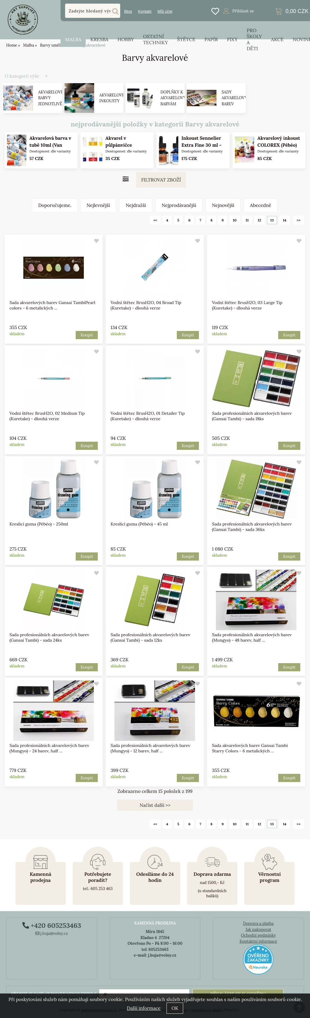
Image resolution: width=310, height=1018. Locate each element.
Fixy (232, 39)
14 (284, 220)
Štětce (186, 39)
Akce (277, 39)
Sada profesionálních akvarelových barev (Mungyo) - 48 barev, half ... (252, 637)
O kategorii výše (22, 76)
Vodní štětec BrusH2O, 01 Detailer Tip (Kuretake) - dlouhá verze (148, 416)
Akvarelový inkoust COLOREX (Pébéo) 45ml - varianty (278, 145)
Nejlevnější (98, 205)
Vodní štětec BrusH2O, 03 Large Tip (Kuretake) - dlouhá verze (247, 305)
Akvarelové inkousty (111, 97)
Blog (128, 11)
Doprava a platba (258, 923)
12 (259, 220)
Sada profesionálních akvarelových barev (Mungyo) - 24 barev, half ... (49, 748)
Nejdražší (136, 205)
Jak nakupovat (258, 929)
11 (247, 220)
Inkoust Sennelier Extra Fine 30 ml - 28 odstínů (201, 145)
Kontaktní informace (258, 941)
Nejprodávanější (179, 205)
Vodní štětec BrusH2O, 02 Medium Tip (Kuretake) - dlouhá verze (47, 416)
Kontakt (144, 11)
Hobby (125, 39)
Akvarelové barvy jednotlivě (50, 98)
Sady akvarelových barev (237, 98)
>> (299, 220)
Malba (73, 39)
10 (235, 220)
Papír (211, 39)
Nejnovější (223, 205)
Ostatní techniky (155, 39)
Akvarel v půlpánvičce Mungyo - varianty (126, 145)
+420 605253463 (51, 925)
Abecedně (260, 205)
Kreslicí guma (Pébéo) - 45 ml (139, 524)
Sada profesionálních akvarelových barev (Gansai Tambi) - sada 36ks (252, 526)
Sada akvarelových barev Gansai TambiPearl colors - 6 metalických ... (52, 305)
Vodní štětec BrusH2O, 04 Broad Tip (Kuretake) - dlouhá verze (146, 305)
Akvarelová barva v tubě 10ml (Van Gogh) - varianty (50, 145)
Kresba (99, 39)
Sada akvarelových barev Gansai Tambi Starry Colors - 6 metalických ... (250, 748)
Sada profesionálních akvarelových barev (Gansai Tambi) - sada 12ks (150, 637)
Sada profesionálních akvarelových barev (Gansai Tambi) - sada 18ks (252, 416)
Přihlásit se (243, 11)
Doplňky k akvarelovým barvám (175, 98)
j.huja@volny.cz (51, 933)
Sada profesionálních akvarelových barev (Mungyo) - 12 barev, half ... (150, 748)
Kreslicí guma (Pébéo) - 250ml (38, 524)
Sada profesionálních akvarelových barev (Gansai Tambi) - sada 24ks (49, 637)
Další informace (143, 1008)
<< (155, 220)
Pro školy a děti (254, 39)
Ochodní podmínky (258, 935)
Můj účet (164, 11)
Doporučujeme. (54, 205)
